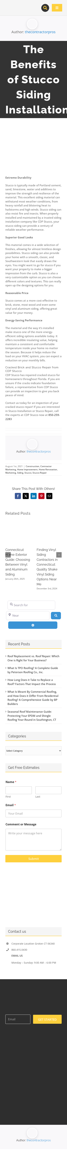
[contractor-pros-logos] (20, 6)
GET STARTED (47, 1019)
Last (37, 796)
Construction (32, 466)
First (8, 796)
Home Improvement (27, 469)
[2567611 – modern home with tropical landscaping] (33, 151)
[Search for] (31, 605)
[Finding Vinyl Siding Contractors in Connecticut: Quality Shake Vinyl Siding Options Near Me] (49, 521)
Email (11, 805)
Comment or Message (21, 824)
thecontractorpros (40, 31)
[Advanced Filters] (32, 625)
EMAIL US (17, 955)
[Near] (27, 615)
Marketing (10, 472)
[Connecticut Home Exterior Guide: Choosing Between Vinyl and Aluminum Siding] (17, 521)
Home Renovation (48, 469)
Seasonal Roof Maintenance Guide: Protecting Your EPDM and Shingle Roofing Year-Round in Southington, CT (32, 715)
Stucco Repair (40, 472)
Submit (33, 859)
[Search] (56, 615)
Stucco (27, 472)
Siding (20, 472)
